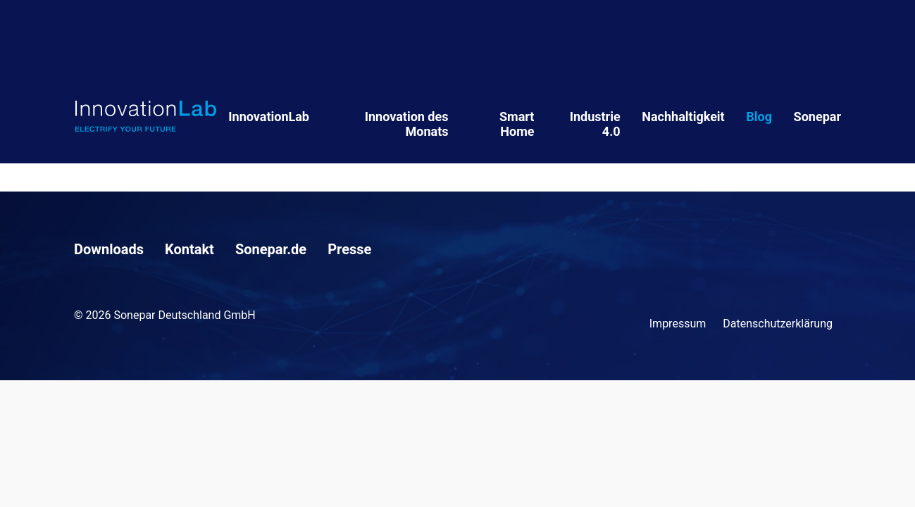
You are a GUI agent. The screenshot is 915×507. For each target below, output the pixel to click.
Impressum (678, 323)
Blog (759, 116)
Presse (349, 249)
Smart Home (516, 124)
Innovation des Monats (407, 124)
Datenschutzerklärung (778, 323)
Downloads (109, 249)
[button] (31, 476)
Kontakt (189, 249)
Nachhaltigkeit (683, 116)
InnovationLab (268, 116)
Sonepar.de (270, 249)
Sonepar (817, 116)
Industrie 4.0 (595, 124)
